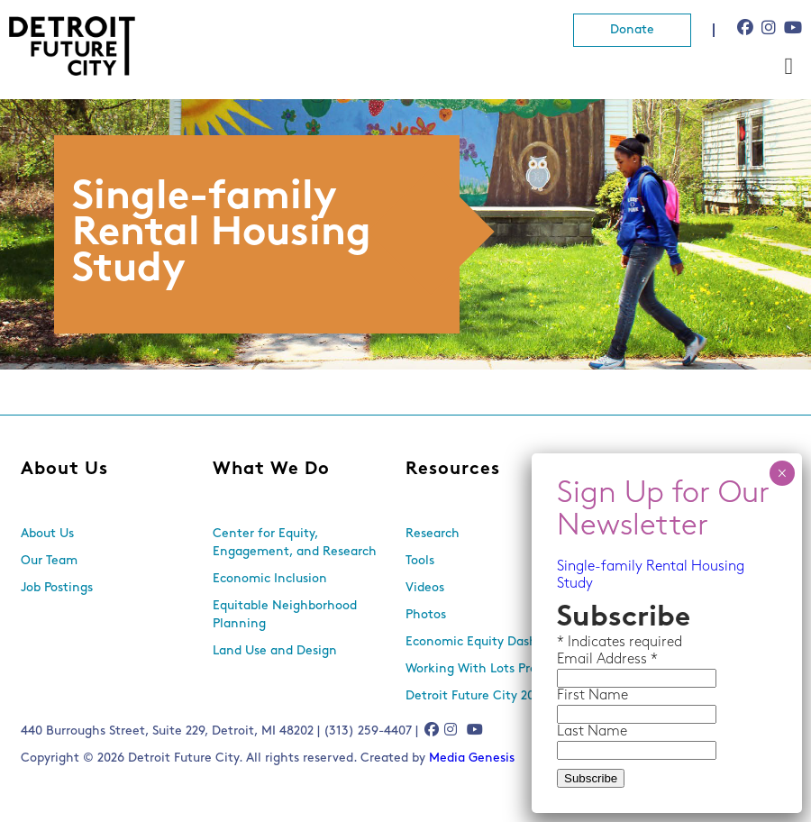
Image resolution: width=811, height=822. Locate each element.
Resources (453, 470)
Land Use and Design (275, 651)
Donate (632, 30)
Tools (420, 561)
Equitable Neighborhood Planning (285, 615)
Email (577, 660)
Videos (425, 588)
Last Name (592, 732)
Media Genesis (472, 758)
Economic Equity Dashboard (488, 642)
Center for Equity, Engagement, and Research (295, 543)
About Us (64, 470)
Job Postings (57, 588)
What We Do (271, 470)
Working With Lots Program (487, 669)
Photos (426, 615)
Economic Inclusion (270, 579)
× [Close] (782, 473)
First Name (592, 696)
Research (433, 534)
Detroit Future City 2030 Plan (492, 696)
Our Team (49, 561)
